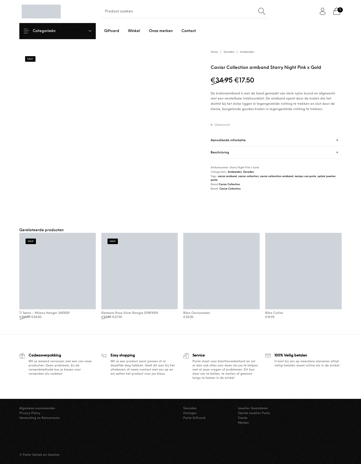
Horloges (190, 413)
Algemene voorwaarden (37, 408)
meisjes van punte (305, 176)
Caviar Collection (229, 184)
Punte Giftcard (194, 418)
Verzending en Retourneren (39, 418)
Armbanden (247, 52)
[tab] (276, 140)
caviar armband (227, 176)
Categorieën (47, 31)
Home (214, 52)
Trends (242, 418)
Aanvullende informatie (228, 140)
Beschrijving (220, 152)
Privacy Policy (29, 413)
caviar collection (248, 176)
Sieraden (229, 52)
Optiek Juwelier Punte (254, 413)
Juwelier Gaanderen (253, 408)
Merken (243, 422)
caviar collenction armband (276, 176)
